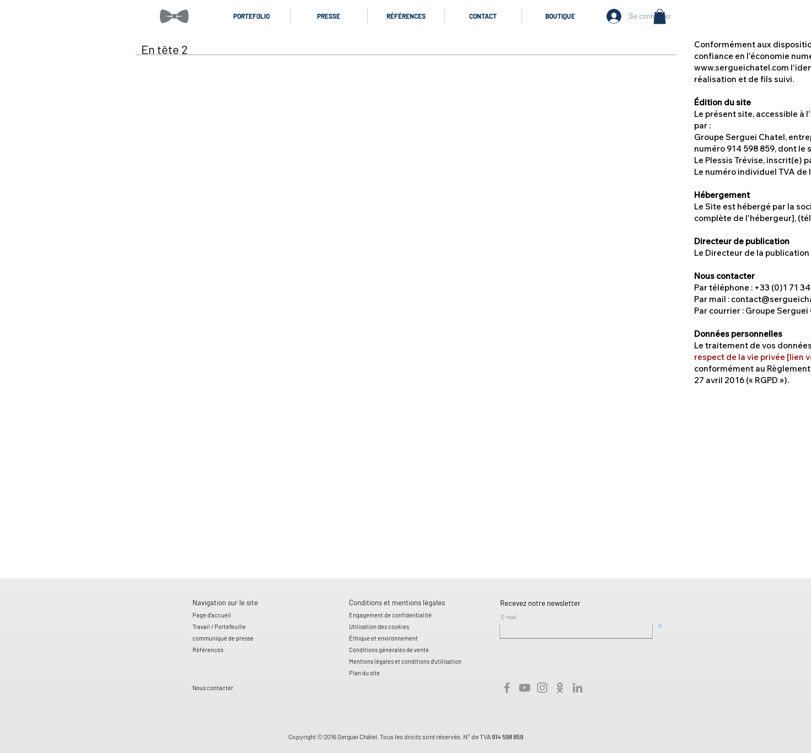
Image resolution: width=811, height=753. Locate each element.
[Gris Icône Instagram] (542, 688)
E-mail (508, 617)
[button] (659, 16)
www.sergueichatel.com (741, 67)
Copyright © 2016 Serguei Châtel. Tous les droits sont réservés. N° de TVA (390, 736)
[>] (660, 625)
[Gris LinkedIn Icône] (577, 688)
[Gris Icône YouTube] (524, 688)
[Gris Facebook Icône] (507, 688)
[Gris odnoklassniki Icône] (560, 688)
